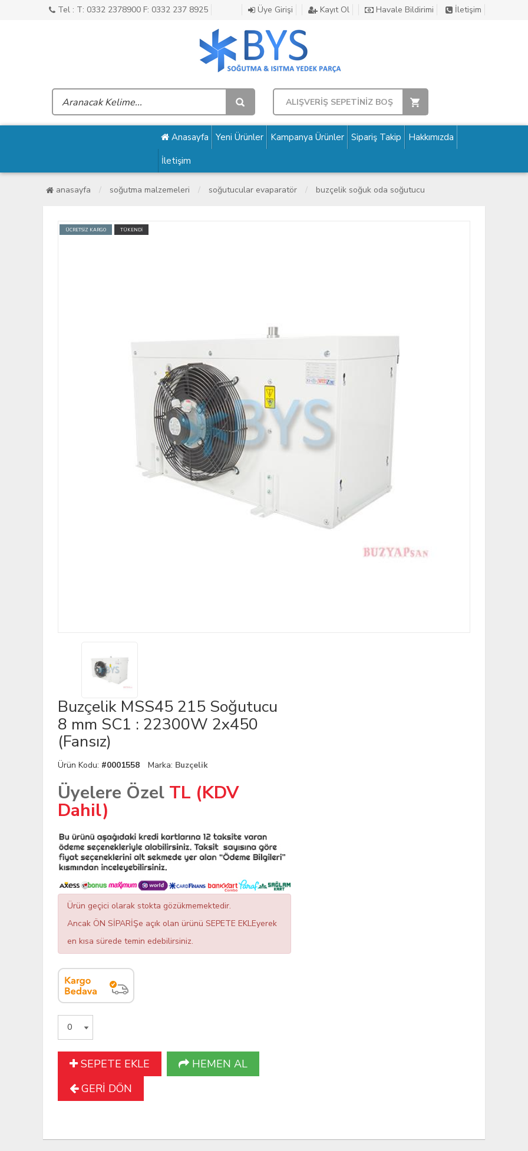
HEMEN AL (213, 1064)
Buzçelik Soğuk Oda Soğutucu (370, 189)
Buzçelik (191, 765)
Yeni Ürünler (239, 137)
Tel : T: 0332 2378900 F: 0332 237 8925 (128, 9)
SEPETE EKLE (110, 1064)
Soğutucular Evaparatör (253, 189)
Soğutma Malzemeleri (150, 189)
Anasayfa (185, 137)
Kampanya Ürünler (307, 137)
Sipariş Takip (376, 137)
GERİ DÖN (101, 1088)
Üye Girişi (270, 9)
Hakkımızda (431, 137)
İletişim (463, 9)
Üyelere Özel (111, 793)
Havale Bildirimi (399, 9)
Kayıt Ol (328, 9)
